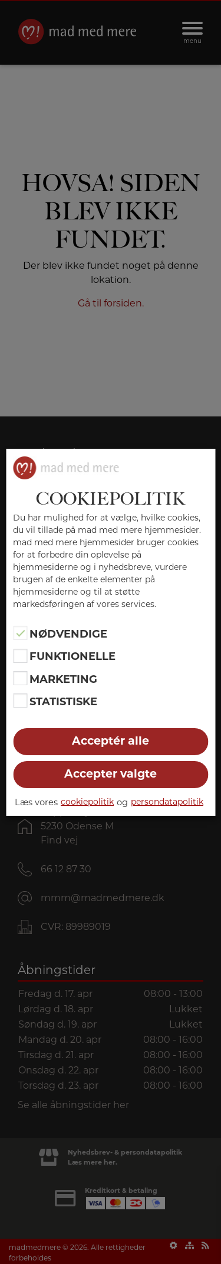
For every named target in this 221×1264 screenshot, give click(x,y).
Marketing (63, 679)
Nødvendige (68, 634)
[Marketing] (20, 678)
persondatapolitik (167, 801)
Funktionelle (72, 656)
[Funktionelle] (20, 656)
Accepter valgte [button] (110, 774)
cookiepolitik (87, 801)
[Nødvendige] (20, 633)
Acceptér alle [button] (110, 741)
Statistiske (63, 701)
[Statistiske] (20, 700)
